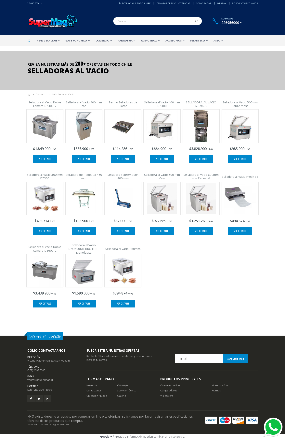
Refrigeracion (47, 40)
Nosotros (91, 385)
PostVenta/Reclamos (245, 3)
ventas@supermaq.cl (40, 380)
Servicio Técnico (126, 390)
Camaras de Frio (170, 385)
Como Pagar (203, 3)
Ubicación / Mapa (96, 396)
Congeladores (168, 390)
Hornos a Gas (220, 385)
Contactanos (94, 390)
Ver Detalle (45, 158)
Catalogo (122, 385)
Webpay (221, 3)
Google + (106, 436)
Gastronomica (76, 40)
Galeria (121, 396)
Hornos (216, 390)
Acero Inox (149, 40)
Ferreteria (197, 40)
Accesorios (173, 40)
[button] (231, 22)
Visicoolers (166, 396)
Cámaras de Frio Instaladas (173, 3)
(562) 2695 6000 (36, 370)
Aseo (217, 40)
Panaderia (125, 40)
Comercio (102, 40)
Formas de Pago (100, 379)
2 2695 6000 (33, 3)
